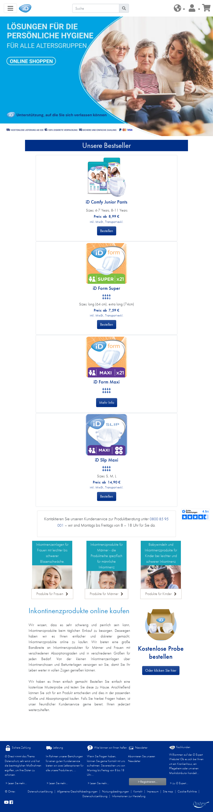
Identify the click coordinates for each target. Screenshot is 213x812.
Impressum (152, 791)
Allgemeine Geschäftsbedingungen (77, 791)
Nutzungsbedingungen (115, 791)
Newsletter (137, 748)
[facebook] (11, 802)
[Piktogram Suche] (124, 8)
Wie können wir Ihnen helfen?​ (107, 748)
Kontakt (137, 791)
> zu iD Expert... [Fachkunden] (179, 783)
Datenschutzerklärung (40, 791)
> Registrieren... (148, 781)
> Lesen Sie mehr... (16, 783)
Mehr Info (106, 402)
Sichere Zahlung (18, 748)
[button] (179, 8)
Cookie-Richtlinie (187, 791)
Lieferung (54, 748)
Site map (168, 791)
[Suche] (95, 8)
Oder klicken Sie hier (160, 670)
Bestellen (106, 230)
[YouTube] (6, 802)
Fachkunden (179, 747)
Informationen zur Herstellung (128, 796)
